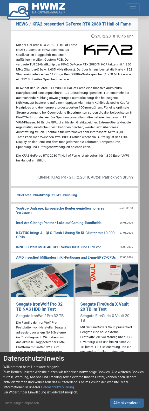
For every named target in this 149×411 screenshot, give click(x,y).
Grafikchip (41, 195)
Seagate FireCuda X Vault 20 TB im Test (104, 307)
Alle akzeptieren (127, 403)
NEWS (22, 24)
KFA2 (56, 195)
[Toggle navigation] (133, 8)
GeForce (24, 195)
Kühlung (70, 195)
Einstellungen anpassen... (22, 403)
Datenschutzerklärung (57, 387)
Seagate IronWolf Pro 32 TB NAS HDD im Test (39, 307)
